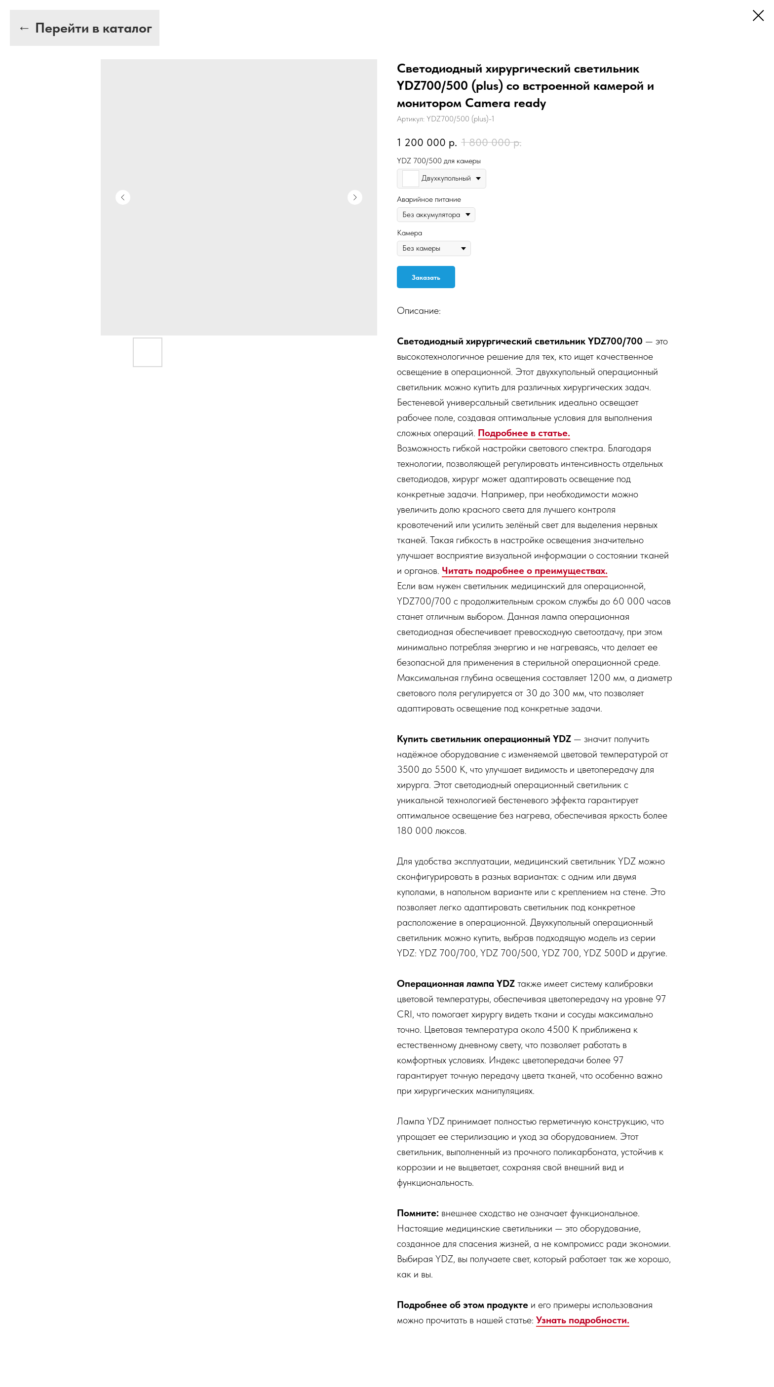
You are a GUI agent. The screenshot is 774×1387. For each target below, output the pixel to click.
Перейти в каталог (93, 27)
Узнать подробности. (582, 1320)
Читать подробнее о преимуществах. (525, 570)
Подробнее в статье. (524, 433)
